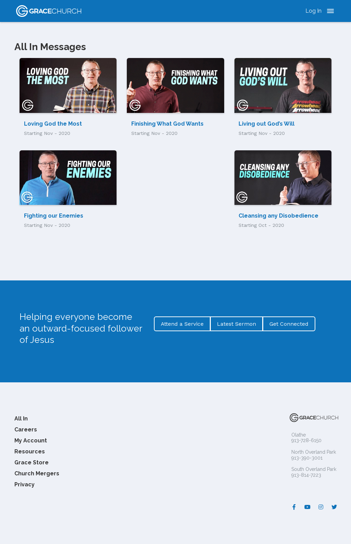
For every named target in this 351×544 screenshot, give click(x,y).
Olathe (298, 435)
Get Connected (288, 324)
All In (21, 418)
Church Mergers (36, 473)
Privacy (24, 484)
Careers (25, 429)
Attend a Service (182, 324)
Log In (313, 11)
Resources (29, 451)
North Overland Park (313, 452)
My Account (30, 440)
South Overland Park (313, 469)
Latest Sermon (236, 324)
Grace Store (31, 462)
